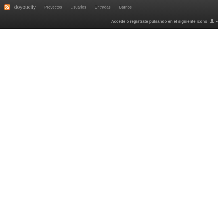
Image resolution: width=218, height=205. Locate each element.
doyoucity (25, 7)
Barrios (125, 7)
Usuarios (78, 7)
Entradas (103, 7)
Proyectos (53, 7)
